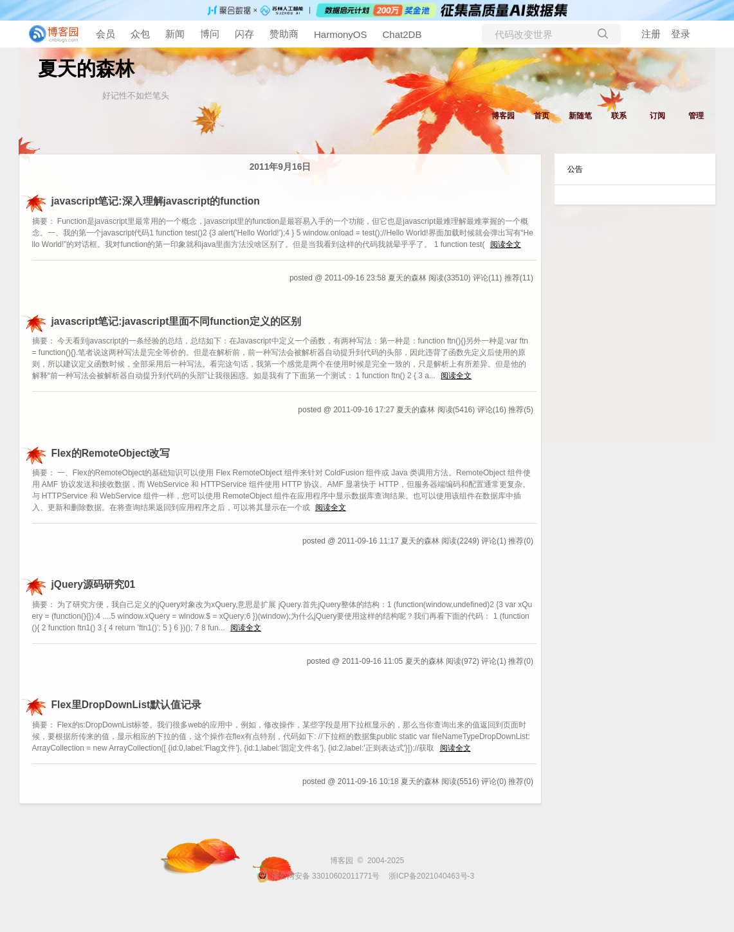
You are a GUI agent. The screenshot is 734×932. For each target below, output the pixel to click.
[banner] (51, 34)
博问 (209, 33)
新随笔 (580, 115)
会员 (105, 33)
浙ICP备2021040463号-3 (431, 876)
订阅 (657, 115)
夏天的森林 (86, 68)
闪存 (244, 33)
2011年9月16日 (280, 167)
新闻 (175, 33)
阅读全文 (505, 244)
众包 (140, 33)
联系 (619, 115)
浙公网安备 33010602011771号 (318, 876)
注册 (651, 33)
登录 (680, 33)
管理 (696, 115)
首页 (541, 115)
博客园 (503, 115)
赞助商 (284, 33)
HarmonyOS (340, 34)
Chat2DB (402, 34)
